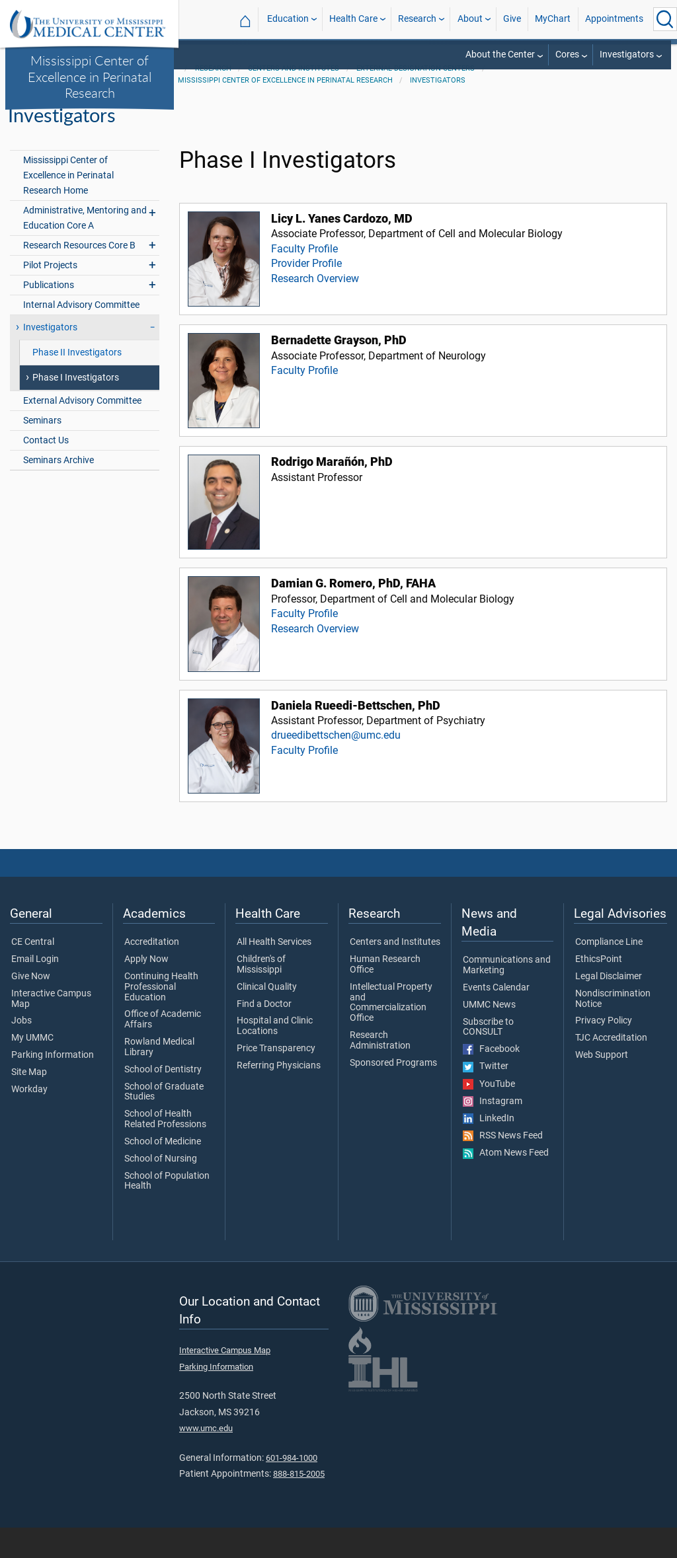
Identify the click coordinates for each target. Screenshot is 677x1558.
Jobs (21, 1052)
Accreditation (151, 973)
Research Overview (315, 309)
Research (417, 18)
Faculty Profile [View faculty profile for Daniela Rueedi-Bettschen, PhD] (304, 780)
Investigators (627, 54)
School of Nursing (160, 1189)
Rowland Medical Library (159, 1078)
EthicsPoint (598, 990)
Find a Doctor (264, 1034)
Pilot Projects (50, 296)
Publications (48, 316)
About (470, 18)
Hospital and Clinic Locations (275, 1057)
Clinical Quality (267, 1018)
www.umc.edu (206, 1459)
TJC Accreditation (611, 1069)
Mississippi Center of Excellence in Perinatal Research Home (68, 206)
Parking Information (52, 1086)
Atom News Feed (506, 1184)
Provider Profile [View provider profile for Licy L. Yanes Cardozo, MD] (306, 294)
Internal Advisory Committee (81, 336)
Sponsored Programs (393, 1093)
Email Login (35, 990)
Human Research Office (385, 995)
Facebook (491, 1080)
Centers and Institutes (293, 99)
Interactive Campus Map (51, 1030)
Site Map (29, 1103)
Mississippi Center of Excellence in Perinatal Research (89, 76)
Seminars (42, 451)
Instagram (492, 1132)
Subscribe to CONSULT (488, 1057)
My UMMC (32, 1069)
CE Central (32, 973)
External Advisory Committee (82, 431)
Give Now (30, 1007)
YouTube (489, 1114)
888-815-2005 (299, 1505)
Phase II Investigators (77, 383)
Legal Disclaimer (608, 1007)
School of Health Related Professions (165, 1150)
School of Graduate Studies (164, 1122)
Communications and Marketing (507, 996)
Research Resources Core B (79, 276)
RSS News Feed (503, 1167)
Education (288, 18)
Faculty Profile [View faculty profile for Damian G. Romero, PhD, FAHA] (304, 644)
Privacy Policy (603, 1052)
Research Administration (380, 1071)
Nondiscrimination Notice (613, 1030)
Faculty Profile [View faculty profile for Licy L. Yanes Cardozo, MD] (304, 279)
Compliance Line (609, 973)
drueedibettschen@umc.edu (336, 766)
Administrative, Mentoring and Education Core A (85, 249)
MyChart (553, 18)
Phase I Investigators (75, 408)
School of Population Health (167, 1211)
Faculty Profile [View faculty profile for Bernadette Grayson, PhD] (304, 401)
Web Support (601, 1086)
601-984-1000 (291, 1488)
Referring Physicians (279, 1097)
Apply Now (146, 990)
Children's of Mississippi (261, 995)
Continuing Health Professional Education (161, 1017)
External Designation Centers (415, 99)
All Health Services (274, 973)
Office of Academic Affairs (162, 1050)
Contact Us (46, 471)
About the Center (500, 54)
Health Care (353, 18)
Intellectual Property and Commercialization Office (391, 1034)
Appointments (614, 18)
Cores (567, 54)
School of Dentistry (163, 1100)
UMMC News (489, 1035)
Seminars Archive (58, 491)
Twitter (485, 1097)
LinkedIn (488, 1149)
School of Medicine (162, 1173)
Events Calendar (496, 1019)
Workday (29, 1120)
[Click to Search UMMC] (665, 19)
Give (512, 18)
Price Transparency (276, 1079)
